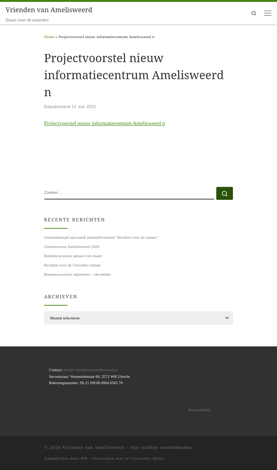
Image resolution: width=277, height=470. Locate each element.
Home (49, 36)
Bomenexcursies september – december (77, 274)
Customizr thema (148, 458)
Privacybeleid (199, 409)
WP (83, 458)
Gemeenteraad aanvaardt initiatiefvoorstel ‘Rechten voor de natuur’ (101, 237)
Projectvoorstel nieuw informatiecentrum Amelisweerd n (104, 123)
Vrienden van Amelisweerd (93, 447)
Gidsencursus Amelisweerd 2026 (72, 246)
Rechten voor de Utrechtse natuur (72, 265)
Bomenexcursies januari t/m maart (73, 256)
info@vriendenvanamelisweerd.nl (91, 369)
